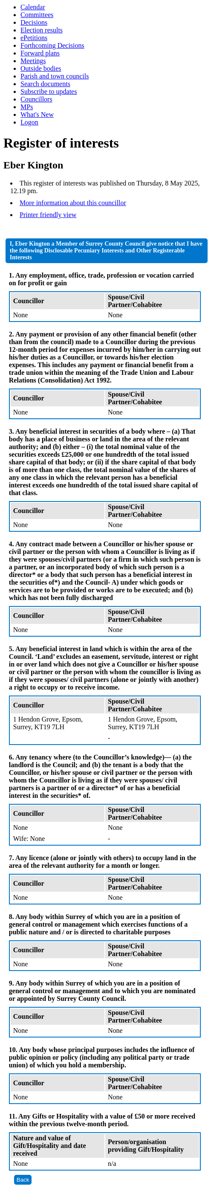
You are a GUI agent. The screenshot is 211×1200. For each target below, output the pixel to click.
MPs (26, 106)
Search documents (45, 83)
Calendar (32, 7)
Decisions (33, 22)
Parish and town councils (54, 76)
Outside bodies (40, 68)
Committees (36, 14)
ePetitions (33, 37)
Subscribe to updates (48, 91)
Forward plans (40, 53)
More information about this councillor (73, 202)
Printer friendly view (48, 214)
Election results (41, 30)
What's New (37, 114)
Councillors (36, 99)
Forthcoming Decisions (52, 45)
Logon (29, 122)
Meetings (33, 60)
